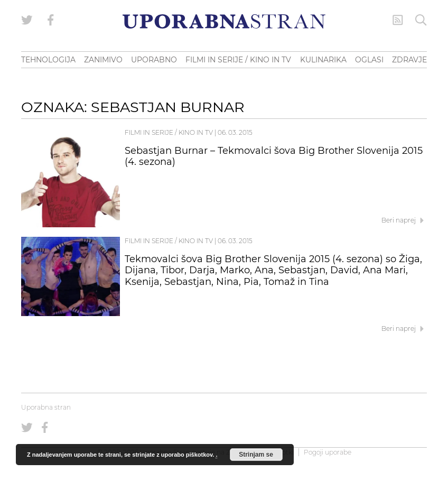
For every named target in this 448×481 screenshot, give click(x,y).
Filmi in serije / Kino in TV (169, 132)
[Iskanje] (421, 20)
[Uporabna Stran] (224, 21)
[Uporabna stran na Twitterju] (27, 20)
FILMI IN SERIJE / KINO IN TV (238, 59)
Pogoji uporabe (327, 452)
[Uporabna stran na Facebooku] (51, 20)
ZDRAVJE (409, 59)
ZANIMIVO (103, 59)
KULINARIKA (323, 59)
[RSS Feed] (398, 20)
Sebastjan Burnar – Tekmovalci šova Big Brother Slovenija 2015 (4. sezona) (274, 156)
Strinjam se (256, 454)
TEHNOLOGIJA (48, 59)
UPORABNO (154, 59)
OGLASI (369, 59)
